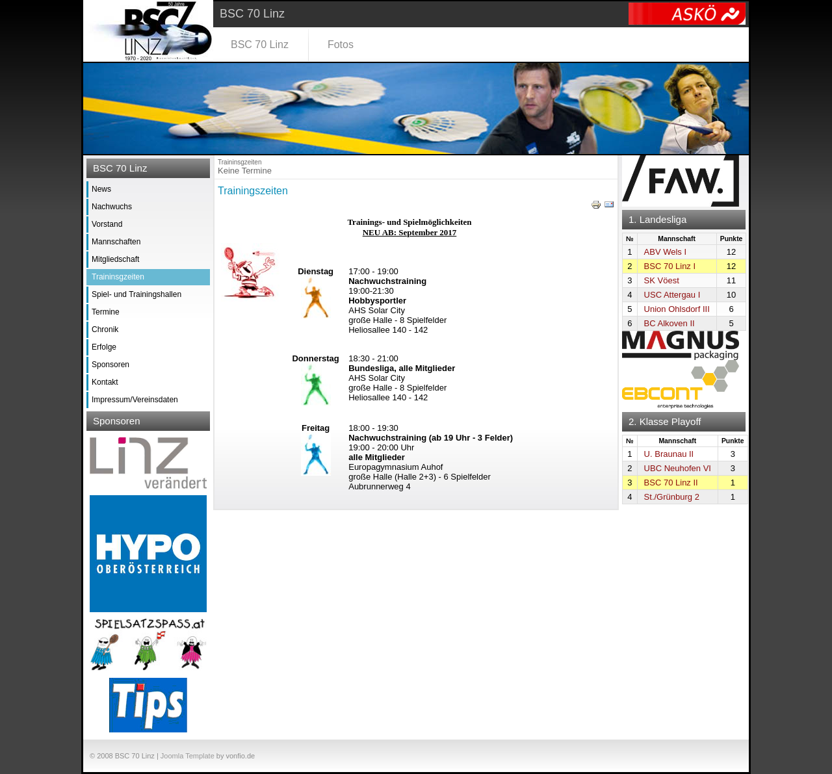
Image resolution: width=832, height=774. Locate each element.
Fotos (341, 44)
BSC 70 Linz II (671, 482)
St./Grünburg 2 (671, 497)
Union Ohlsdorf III (677, 309)
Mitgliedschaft (115, 259)
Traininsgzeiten (118, 276)
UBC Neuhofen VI (677, 468)
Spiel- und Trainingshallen (136, 294)
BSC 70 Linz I (670, 266)
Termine (106, 311)
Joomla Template (187, 756)
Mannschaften (116, 241)
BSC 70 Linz (260, 44)
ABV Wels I (665, 252)
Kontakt (105, 382)
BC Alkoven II (669, 323)
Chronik (105, 329)
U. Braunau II (669, 454)
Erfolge (104, 347)
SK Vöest (661, 280)
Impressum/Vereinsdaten (135, 399)
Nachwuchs (112, 206)
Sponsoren (110, 364)
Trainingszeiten (253, 190)
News (101, 189)
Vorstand (107, 224)
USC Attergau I (672, 295)
